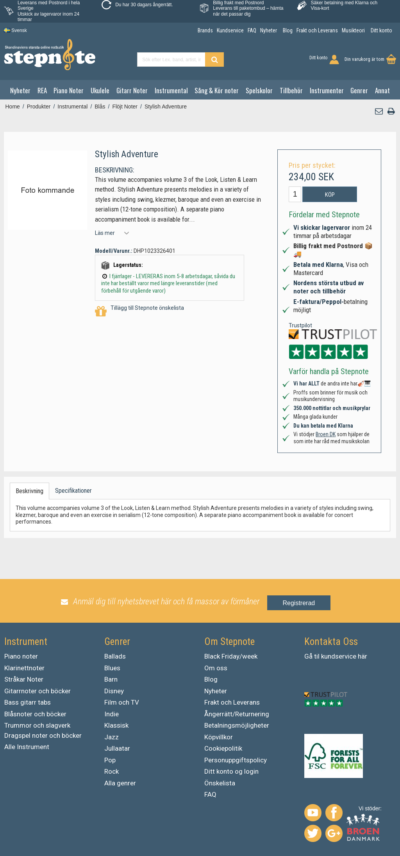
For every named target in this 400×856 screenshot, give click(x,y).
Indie (111, 714)
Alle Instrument (26, 747)
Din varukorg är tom (364, 59)
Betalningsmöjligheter (236, 725)
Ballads (115, 656)
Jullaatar (117, 748)
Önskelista (219, 783)
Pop (110, 760)
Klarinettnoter (24, 668)
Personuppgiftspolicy (235, 760)
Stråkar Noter (23, 679)
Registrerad (299, 603)
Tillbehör (291, 90)
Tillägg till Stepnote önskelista (139, 311)
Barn (111, 679)
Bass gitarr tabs (27, 702)
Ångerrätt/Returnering (236, 714)
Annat (382, 90)
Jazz (111, 737)
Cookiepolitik (223, 748)
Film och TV (121, 702)
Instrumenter (327, 90)
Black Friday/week (230, 656)
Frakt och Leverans (232, 702)
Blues (112, 668)
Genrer (359, 90)
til (317, 656)
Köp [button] (330, 194)
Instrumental (171, 90)
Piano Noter (69, 90)
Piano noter (21, 656)
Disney (114, 691)
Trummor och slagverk (37, 725)
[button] (379, 111)
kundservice (338, 656)
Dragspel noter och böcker (43, 735)
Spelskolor (259, 90)
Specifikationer (73, 490)
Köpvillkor (218, 737)
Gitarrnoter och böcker (37, 691)
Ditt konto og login (231, 771)
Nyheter (20, 90)
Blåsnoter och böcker (35, 714)
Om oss (215, 668)
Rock (111, 771)
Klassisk (116, 725)
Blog (211, 679)
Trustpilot (300, 325)
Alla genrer (120, 783)
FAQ (210, 794)
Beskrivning (29, 491)
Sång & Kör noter (217, 90)
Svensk (15, 30)
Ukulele (100, 90)
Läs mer (105, 233)
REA (42, 90)
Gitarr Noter (132, 90)
